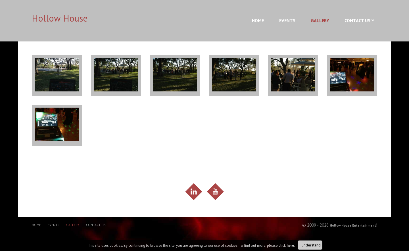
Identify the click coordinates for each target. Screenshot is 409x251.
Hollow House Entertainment (347, 228)
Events (287, 20)
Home (258, 20)
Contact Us (357, 20)
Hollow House (60, 18)
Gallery (320, 20)
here (290, 245)
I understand (310, 245)
